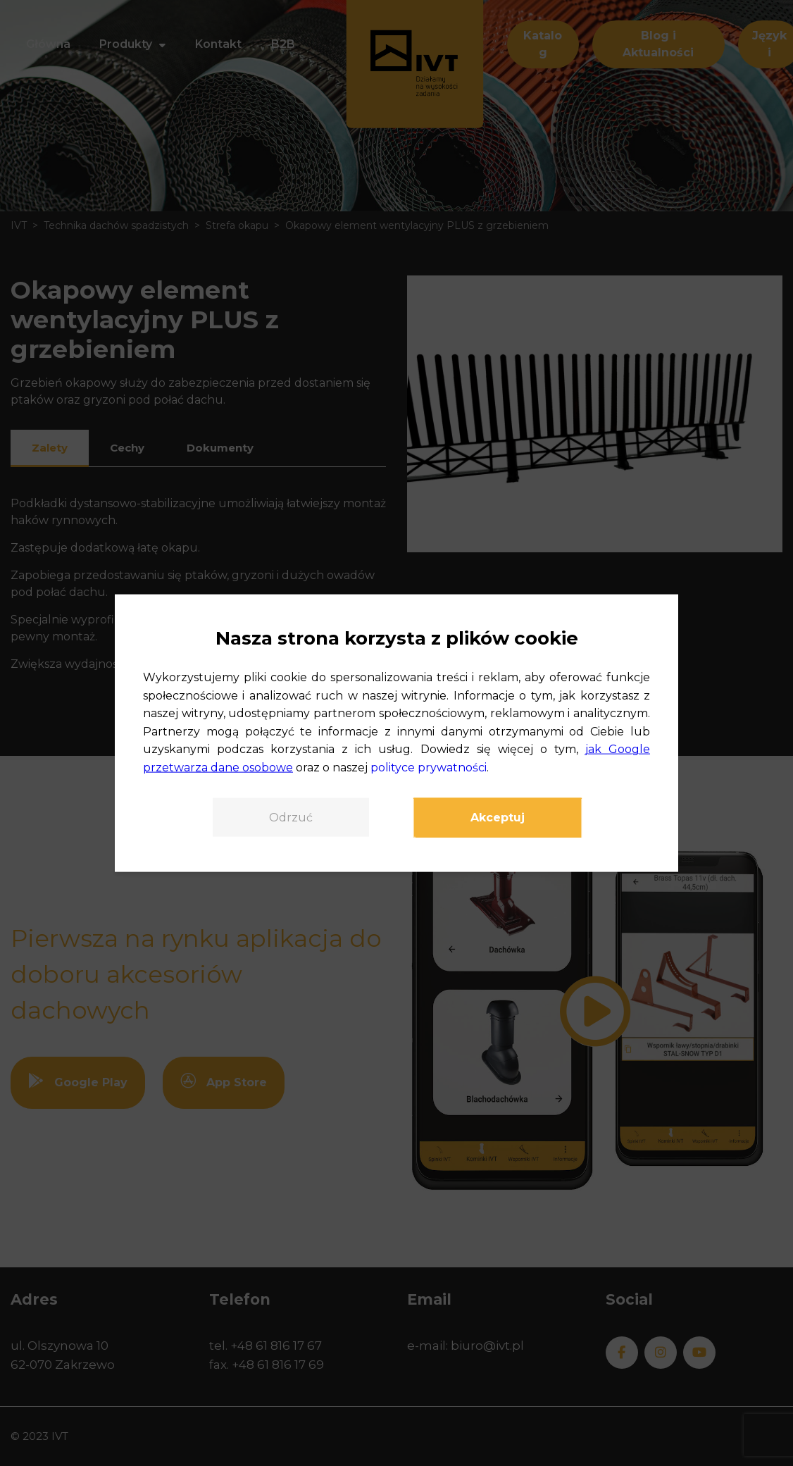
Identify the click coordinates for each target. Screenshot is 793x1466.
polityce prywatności (428, 767)
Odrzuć (291, 817)
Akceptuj (497, 817)
